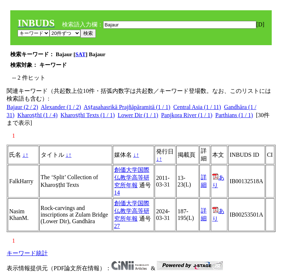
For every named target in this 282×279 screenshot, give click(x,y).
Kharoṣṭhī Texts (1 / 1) (88, 115)
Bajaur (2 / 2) (22, 107)
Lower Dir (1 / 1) (138, 115)
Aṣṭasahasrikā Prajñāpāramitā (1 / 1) (127, 107)
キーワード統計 (27, 253)
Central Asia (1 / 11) (197, 107)
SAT (80, 54)
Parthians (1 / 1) (234, 115)
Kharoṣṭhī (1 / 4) (37, 115)
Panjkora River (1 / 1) (187, 115)
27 (117, 226)
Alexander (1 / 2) (61, 107)
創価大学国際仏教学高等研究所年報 (131, 177)
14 (117, 192)
